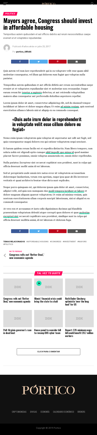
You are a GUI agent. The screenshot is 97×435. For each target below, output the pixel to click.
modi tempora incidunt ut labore (66, 190)
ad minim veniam (69, 106)
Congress (56, 242)
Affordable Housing (38, 242)
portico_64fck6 (23, 52)
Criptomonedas (19, 411)
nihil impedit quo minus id (60, 152)
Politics (8, 244)
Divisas (33, 411)
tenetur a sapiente (32, 92)
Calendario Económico (63, 411)
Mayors (83, 242)
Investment (70, 242)
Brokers (81, 411)
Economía (45, 411)
